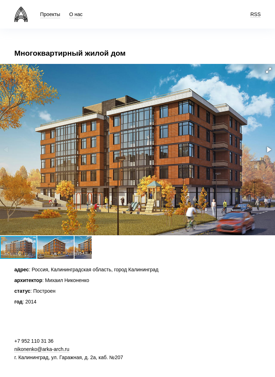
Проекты (50, 14)
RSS (255, 14)
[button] (268, 70)
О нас (75, 14)
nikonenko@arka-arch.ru (41, 349)
